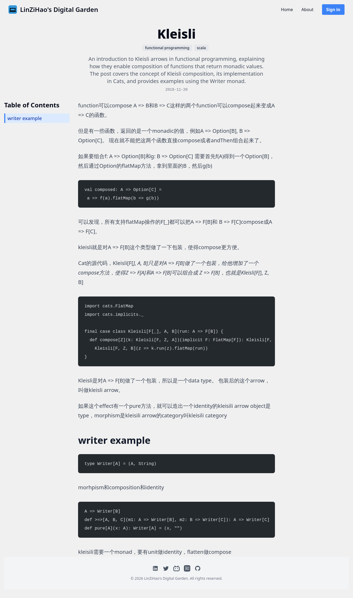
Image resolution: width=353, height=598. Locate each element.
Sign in (333, 9)
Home (287, 9)
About (307, 9)
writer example (24, 118)
